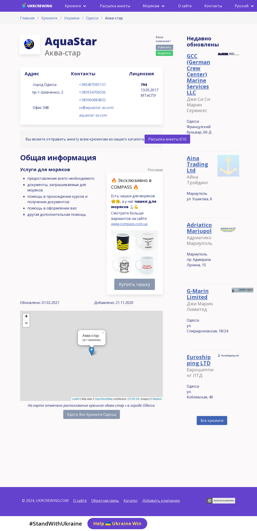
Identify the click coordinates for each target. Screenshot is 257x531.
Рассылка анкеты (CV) (167, 139)
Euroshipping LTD (199, 360)
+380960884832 (92, 99)
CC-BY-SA (133, 399)
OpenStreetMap (104, 399)
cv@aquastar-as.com (96, 107)
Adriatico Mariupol (199, 227)
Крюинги (49, 18)
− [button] (26, 323)
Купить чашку (134, 284)
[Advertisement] (91, 452)
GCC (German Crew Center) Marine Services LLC (198, 74)
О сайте (80, 500)
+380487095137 (92, 84)
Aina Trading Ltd (197, 164)
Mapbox (157, 399)
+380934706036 (92, 92)
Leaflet (75, 399)
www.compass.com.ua (129, 223)
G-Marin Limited (198, 294)
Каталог (131, 500)
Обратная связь (105, 500)
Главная (27, 18)
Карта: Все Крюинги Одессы (91, 414)
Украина (71, 18)
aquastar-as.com (93, 115)
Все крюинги (212, 420)
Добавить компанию (161, 500)
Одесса (92, 18)
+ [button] (26, 316)
